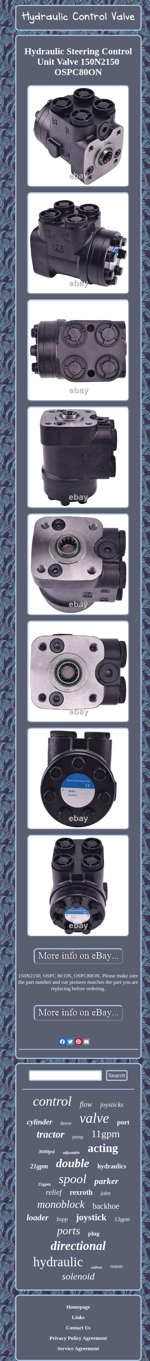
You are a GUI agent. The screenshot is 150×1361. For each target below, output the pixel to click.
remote (116, 1266)
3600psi (46, 1151)
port (123, 1122)
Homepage (78, 1307)
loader (38, 1217)
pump (77, 1137)
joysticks (112, 1104)
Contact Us (78, 1328)
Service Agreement (78, 1348)
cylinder (39, 1122)
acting (103, 1148)
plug (93, 1233)
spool (72, 1179)
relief (54, 1192)
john (105, 1193)
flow (86, 1104)
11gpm (105, 1134)
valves (96, 1267)
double (72, 1163)
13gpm (122, 1219)
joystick (91, 1217)
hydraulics (111, 1166)
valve (94, 1118)
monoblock (60, 1204)
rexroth (81, 1192)
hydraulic (58, 1262)
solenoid (78, 1276)
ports (68, 1230)
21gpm (39, 1166)
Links (78, 1317)
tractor (50, 1134)
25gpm (44, 1184)
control (52, 1101)
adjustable (71, 1152)
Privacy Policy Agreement (78, 1338)
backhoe (105, 1206)
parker (106, 1181)
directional (78, 1246)
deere (66, 1123)
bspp (62, 1219)
